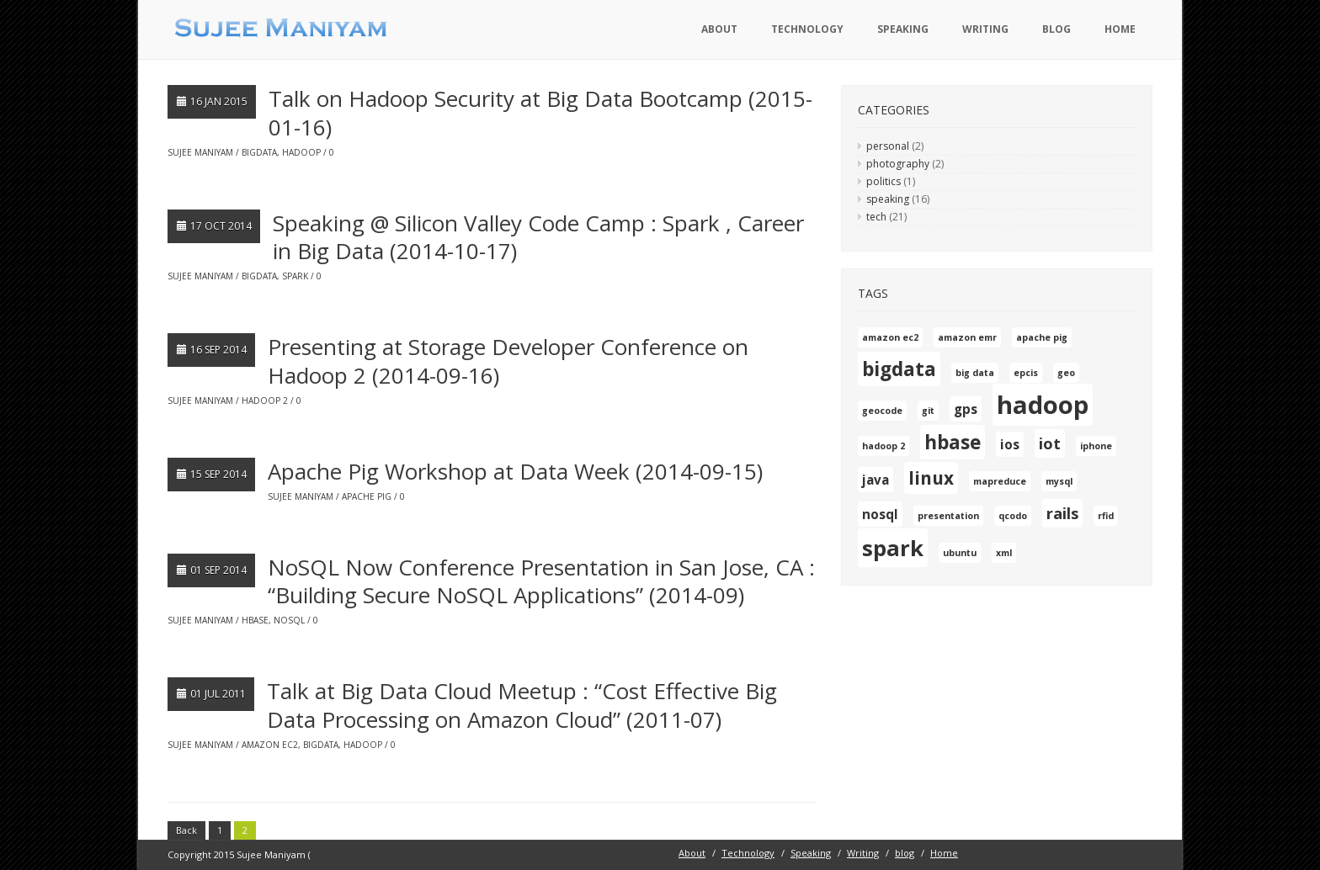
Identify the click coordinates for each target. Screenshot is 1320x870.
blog (1056, 29)
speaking (887, 199)
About (719, 29)
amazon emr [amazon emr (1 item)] (967, 337)
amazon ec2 (270, 745)
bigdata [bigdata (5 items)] (899, 369)
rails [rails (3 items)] (1062, 513)
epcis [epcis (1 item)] (1026, 373)
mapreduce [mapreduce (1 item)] (999, 481)
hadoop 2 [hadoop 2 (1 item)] (883, 446)
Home (1120, 29)
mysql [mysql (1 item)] (1059, 481)
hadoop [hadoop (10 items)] (1042, 405)
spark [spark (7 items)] (892, 548)
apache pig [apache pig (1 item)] (1041, 337)
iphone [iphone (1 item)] (1096, 446)
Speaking (903, 29)
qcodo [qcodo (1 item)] (1012, 516)
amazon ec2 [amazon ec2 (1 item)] (890, 337)
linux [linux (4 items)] (931, 478)
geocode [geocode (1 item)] (882, 410)
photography (897, 163)
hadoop (301, 152)
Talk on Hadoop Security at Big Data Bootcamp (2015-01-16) (540, 112)
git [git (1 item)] (928, 410)
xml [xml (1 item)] (1004, 553)
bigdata (259, 152)
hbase (255, 620)
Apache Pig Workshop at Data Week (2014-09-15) (515, 471)
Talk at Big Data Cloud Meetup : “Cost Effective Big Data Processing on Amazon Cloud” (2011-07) (522, 705)
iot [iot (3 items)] (1050, 443)
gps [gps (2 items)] (965, 409)
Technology (807, 29)
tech (876, 217)
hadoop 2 (265, 400)
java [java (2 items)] (875, 479)
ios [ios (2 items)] (1009, 444)
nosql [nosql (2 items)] (880, 514)
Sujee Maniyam (200, 152)
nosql (289, 620)
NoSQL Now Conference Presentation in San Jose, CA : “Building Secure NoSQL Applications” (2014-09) (541, 581)
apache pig (366, 496)
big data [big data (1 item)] (974, 373)
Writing (985, 29)
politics (883, 181)
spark (295, 276)
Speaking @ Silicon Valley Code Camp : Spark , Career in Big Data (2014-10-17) (538, 237)
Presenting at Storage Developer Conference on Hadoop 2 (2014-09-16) (508, 361)
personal (887, 146)
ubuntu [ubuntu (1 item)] (960, 553)
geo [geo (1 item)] (1066, 373)
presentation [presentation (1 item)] (948, 516)
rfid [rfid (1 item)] (1106, 516)
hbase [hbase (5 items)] (952, 442)
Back (186, 830)
